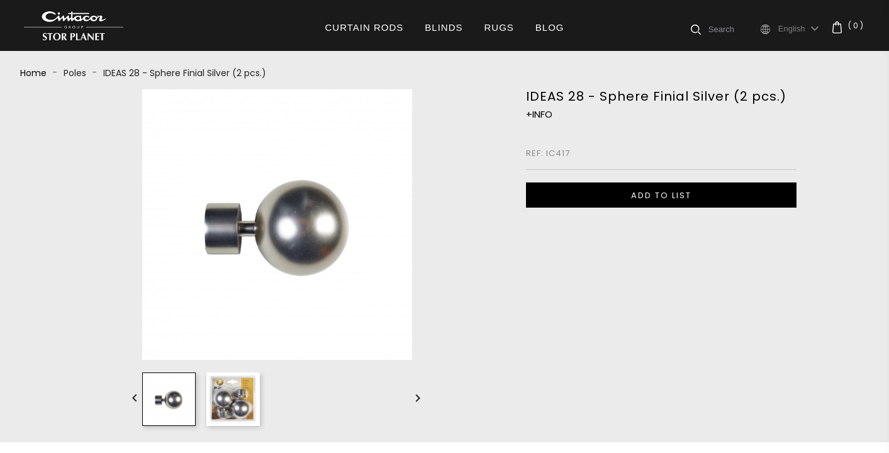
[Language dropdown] (800, 28)
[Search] (733, 29)
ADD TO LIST (661, 195)
